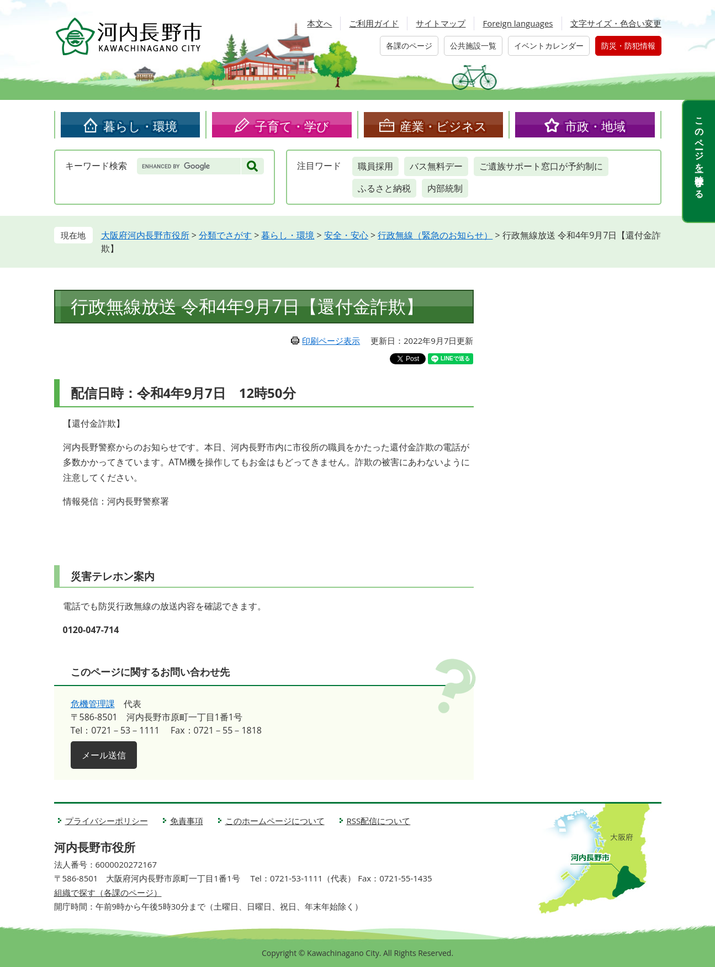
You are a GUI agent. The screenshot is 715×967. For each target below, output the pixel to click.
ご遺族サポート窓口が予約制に (541, 166)
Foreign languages (518, 23)
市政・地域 (595, 126)
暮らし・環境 (140, 126)
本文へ (319, 23)
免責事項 (186, 820)
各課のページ (409, 45)
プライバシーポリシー (106, 820)
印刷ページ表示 (331, 340)
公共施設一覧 (473, 45)
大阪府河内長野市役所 (145, 235)
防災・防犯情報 (628, 45)
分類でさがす (225, 235)
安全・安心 (346, 235)
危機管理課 (93, 704)
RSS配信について (379, 820)
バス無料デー (436, 166)
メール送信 (104, 755)
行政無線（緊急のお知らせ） (435, 235)
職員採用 (375, 166)
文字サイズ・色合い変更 (615, 23)
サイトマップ (440, 23)
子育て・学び (292, 126)
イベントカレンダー (549, 45)
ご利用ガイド (374, 23)
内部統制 (445, 188)
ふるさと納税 (384, 188)
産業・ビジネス (443, 126)
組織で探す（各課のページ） (108, 892)
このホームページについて (275, 820)
